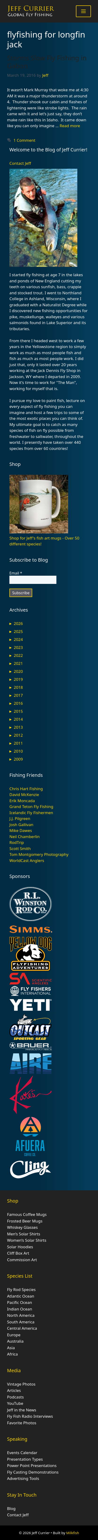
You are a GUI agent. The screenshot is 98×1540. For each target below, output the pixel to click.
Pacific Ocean (19, 1302)
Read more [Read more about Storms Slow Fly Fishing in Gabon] (70, 125)
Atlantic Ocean (20, 1296)
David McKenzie (24, 794)
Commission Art (22, 1259)
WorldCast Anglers (26, 860)
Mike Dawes (20, 830)
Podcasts (15, 1397)
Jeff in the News (21, 1410)
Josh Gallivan (21, 824)
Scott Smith (20, 848)
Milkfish (72, 1532)
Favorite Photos (21, 1422)
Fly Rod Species (21, 1289)
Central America (22, 1328)
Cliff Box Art (18, 1253)
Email (15, 573)
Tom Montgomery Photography (38, 854)
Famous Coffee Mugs (27, 1214)
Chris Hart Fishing (26, 788)
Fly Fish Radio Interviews (30, 1416)
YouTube (15, 1403)
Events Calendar (22, 1452)
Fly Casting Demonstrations (33, 1472)
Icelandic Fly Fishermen (31, 812)
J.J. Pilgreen (19, 818)
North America (21, 1315)
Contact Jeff (20, 163)
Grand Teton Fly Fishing (31, 806)
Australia (15, 1341)
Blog (11, 1508)
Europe (13, 1334)
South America (21, 1322)
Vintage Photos (21, 1384)
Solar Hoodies (20, 1246)
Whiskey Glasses (22, 1227)
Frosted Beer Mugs (25, 1221)
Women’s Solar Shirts (26, 1240)
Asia (11, 1347)
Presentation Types (25, 1459)
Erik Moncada (22, 800)
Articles (14, 1390)
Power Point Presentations (32, 1465)
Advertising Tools (23, 1478)
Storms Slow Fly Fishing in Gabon (46, 61)
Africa (12, 1354)
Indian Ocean (19, 1309)
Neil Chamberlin (24, 836)
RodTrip (16, 842)
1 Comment (24, 140)
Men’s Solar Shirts (23, 1234)
